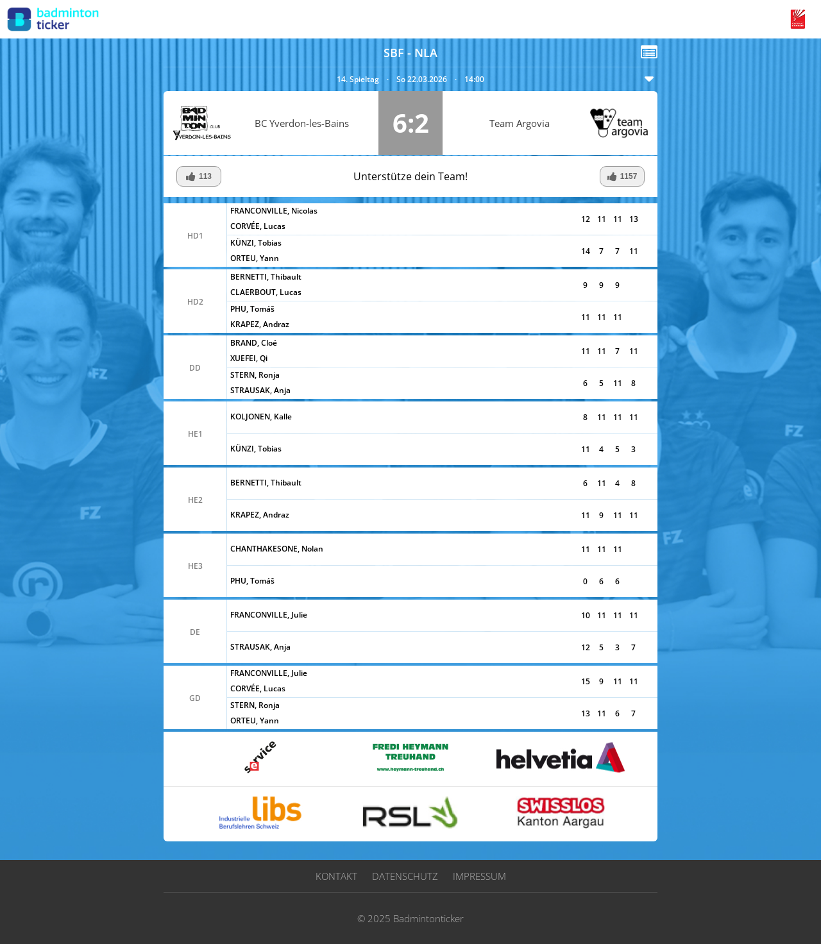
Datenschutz (405, 876)
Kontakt (336, 876)
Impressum (479, 876)
